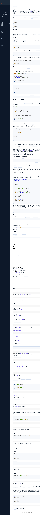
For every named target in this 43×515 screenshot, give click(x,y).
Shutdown (3, 16)
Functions (2, 20)
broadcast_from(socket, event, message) (18, 273)
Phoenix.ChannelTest (3, 32)
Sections (2, 8)
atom (20, 294)
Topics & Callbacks (4, 9)
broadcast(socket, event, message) (17, 269)
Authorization (3, 10)
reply (17, 340)
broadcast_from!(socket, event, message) (18, 271)
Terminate (3, 13)
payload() (14, 244)
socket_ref (17, 483)
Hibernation (3, 15)
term (25, 308)
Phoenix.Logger (2, 25)
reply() (14, 245)
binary (16, 300)
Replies (2, 11)
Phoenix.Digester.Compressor (4, 22)
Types (14, 243)
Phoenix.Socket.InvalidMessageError (5, 50)
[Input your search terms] (5, 1)
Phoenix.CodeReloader (3, 35)
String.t (17, 335)
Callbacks (2, 19)
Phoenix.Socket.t (17, 308)
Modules (4, 4)
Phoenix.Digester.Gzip (3, 23)
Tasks (7, 4)
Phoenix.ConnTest (3, 33)
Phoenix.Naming (2, 26)
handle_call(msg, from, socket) (17, 250)
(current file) (28, 512)
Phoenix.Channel (2, 7)
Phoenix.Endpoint (3, 24)
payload (30, 294)
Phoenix (4, 2)
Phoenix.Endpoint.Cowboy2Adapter (5, 36)
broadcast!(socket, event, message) (17, 267)
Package (24, 512)
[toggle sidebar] (9, 1)
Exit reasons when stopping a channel (6, 14)
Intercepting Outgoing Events (5, 12)
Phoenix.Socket (2, 39)
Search (31, 512)
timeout (22, 339)
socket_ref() (14, 246)
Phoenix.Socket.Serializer (3, 42)
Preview (26, 512)
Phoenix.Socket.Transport (3, 43)
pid (16, 315)
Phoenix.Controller (3, 21)
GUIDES (1, 4)
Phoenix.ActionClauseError (4, 46)
